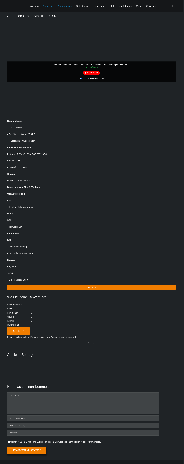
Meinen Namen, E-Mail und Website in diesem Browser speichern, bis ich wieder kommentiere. (55, 442)
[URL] (83, 433)
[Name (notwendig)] (83, 418)
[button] (172, 6)
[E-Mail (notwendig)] (83, 425)
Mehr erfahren (91, 67)
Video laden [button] (92, 73)
